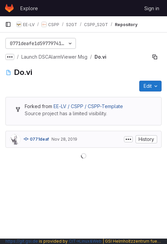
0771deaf (36, 139)
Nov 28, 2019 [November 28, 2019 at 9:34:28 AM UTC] (64, 139)
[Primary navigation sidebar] (8, 24)
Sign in (151, 8)
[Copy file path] (154, 57)
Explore (29, 8)
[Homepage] (9, 8)
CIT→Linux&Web (85, 241)
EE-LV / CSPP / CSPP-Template (88, 106)
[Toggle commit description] (128, 139)
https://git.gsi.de (21, 241)
